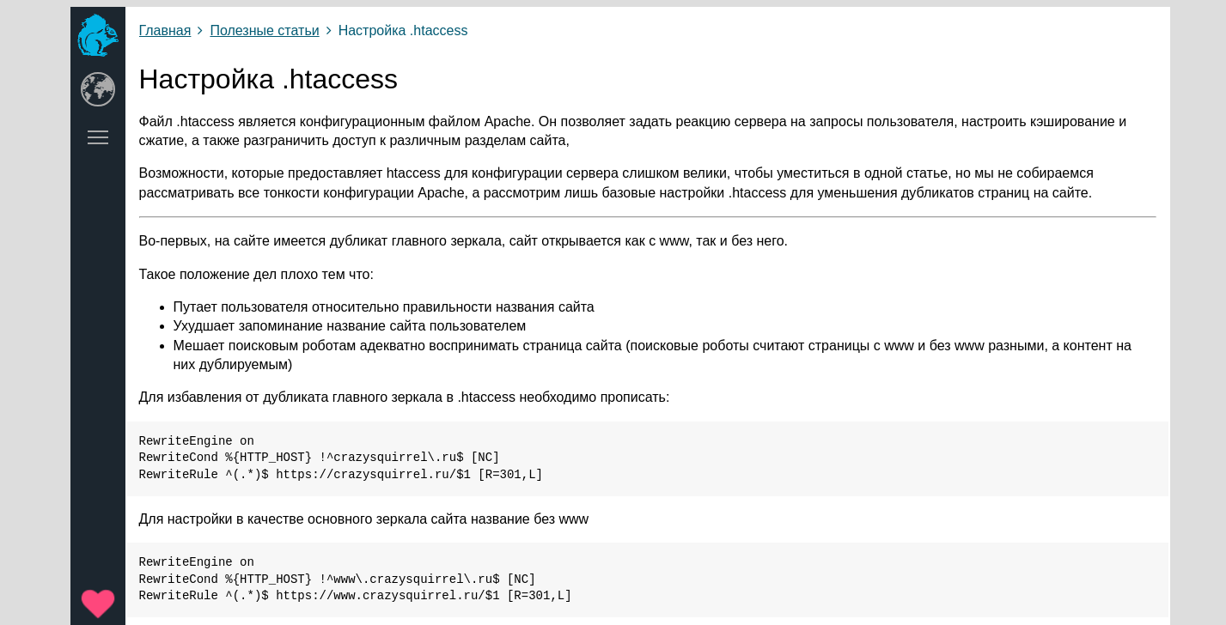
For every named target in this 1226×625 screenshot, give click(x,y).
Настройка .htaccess (403, 30)
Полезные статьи (264, 30)
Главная (165, 30)
